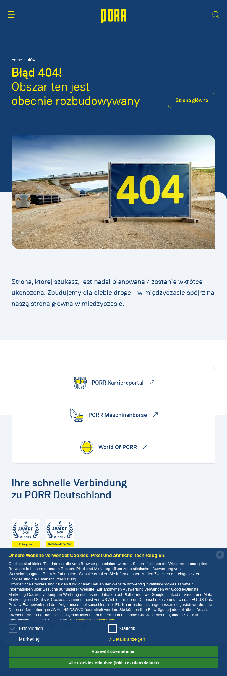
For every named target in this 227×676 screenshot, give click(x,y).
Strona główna (192, 100)
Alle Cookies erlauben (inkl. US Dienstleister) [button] (113, 663)
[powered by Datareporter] (220, 558)
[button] (126, 639)
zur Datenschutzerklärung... (93, 620)
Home (17, 59)
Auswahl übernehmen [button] (113, 651)
